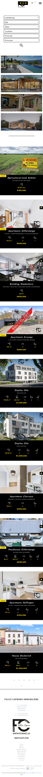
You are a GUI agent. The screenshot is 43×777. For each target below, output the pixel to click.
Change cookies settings (17, 768)
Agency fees (38, 766)
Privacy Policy (28, 772)
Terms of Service (37, 772)
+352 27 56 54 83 (22, 713)
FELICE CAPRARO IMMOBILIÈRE (21, 699)
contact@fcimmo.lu (22, 715)
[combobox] (21, 17)
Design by (29, 768)
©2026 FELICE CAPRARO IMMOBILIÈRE (12, 766)
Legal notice (29, 766)
